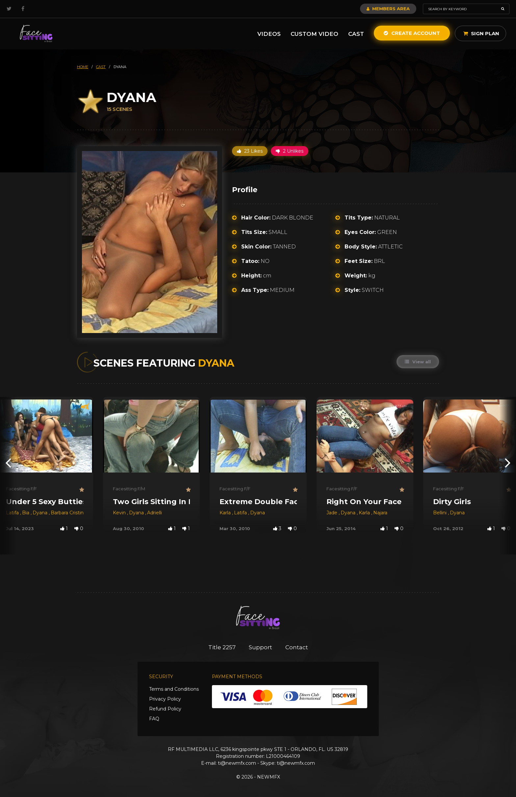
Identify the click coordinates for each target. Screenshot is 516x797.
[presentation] (8, 462)
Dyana (41, 513)
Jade (332, 513)
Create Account (412, 33)
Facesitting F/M (129, 488)
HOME (82, 66)
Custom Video (314, 34)
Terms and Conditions (174, 689)
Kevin (120, 513)
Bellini (440, 513)
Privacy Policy (165, 699)
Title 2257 (222, 647)
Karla (225, 513)
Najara (380, 513)
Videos (269, 34)
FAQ (154, 719)
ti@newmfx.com (237, 763)
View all (418, 361)
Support (260, 647)
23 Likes (250, 151)
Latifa (13, 513)
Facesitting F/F (21, 488)
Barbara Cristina (68, 513)
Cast (356, 34)
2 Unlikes (289, 151)
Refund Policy (165, 709)
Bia (26, 513)
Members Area (388, 8)
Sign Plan (481, 33)
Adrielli (154, 513)
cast (101, 66)
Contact (296, 647)
